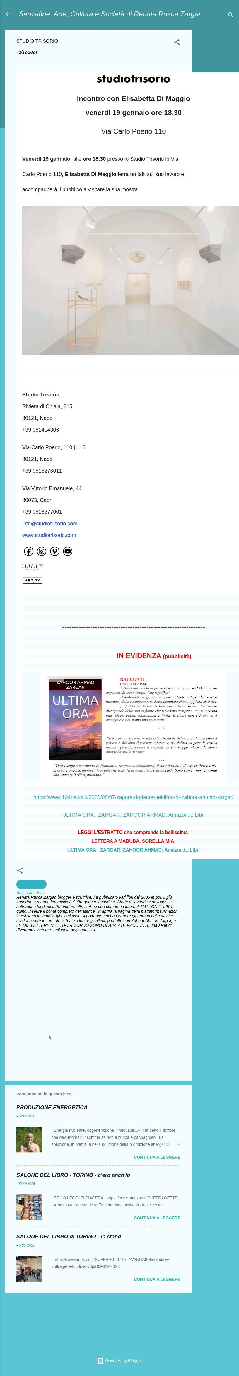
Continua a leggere (157, 1157)
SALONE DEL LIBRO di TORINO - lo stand (68, 1237)
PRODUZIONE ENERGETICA (52, 1107)
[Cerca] (230, 16)
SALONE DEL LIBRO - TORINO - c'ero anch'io (73, 1175)
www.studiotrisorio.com (49, 535)
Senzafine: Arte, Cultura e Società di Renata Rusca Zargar (110, 14)
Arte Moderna (31, 884)
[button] (176, 43)
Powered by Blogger (119, 1360)
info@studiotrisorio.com (49, 524)
